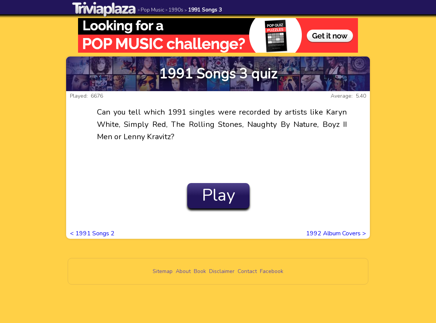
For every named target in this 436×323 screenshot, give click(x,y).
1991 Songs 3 (203, 9)
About (183, 271)
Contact (247, 271)
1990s (174, 9)
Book (200, 271)
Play (218, 195)
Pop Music (151, 9)
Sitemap (163, 271)
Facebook (271, 271)
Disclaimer (222, 271)
